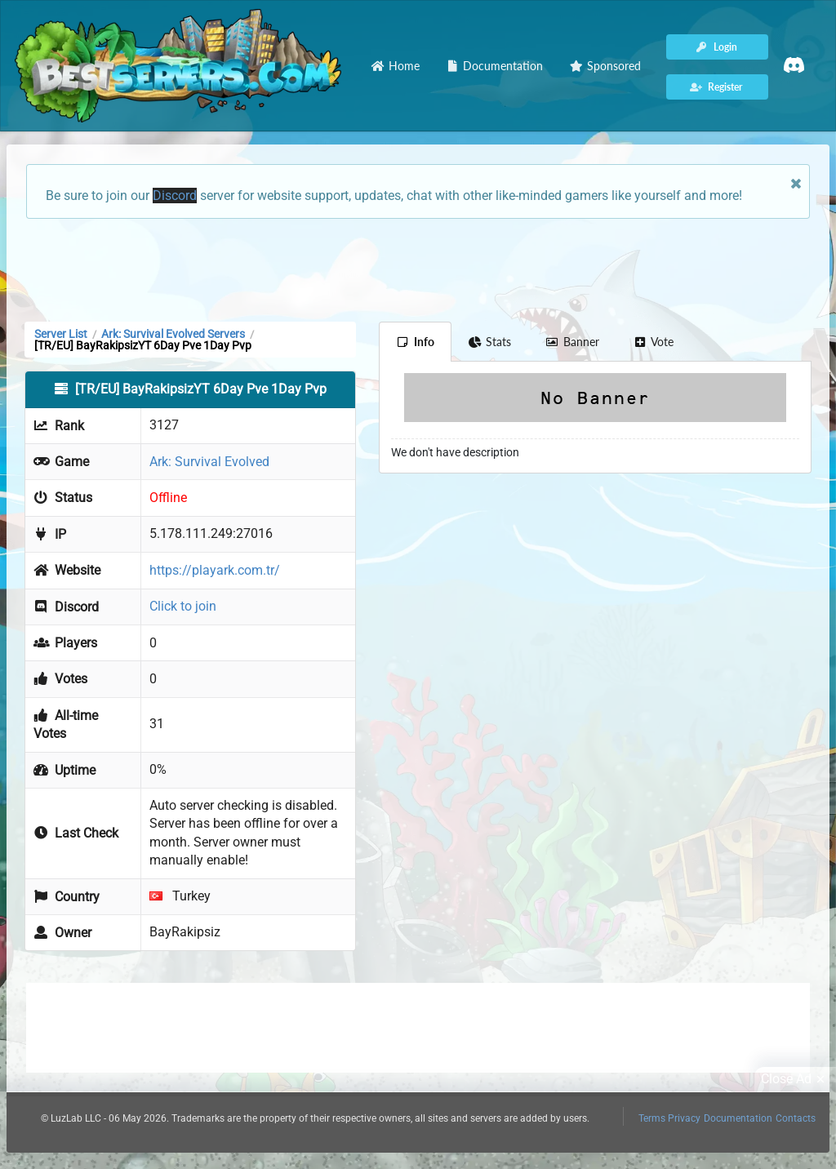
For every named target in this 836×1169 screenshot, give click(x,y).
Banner (572, 342)
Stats (490, 342)
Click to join (182, 606)
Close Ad (795, 1079)
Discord (175, 195)
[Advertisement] (418, 268)
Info (415, 342)
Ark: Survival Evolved (209, 461)
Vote (654, 342)
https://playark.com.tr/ (214, 570)
